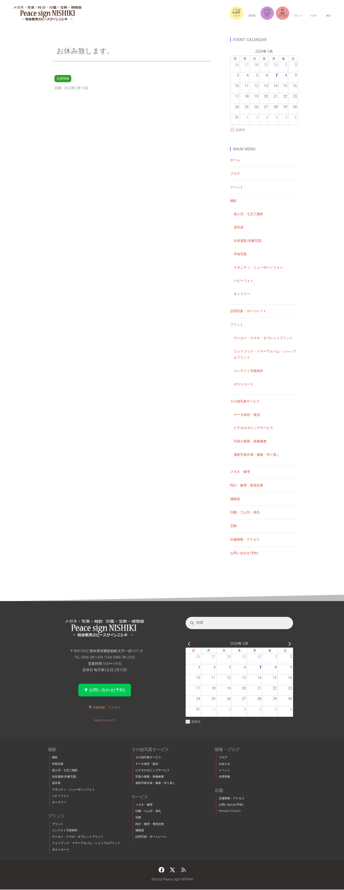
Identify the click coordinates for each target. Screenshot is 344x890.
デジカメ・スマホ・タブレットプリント (265, 338)
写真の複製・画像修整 (251, 441)
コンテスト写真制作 (249, 371)
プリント (237, 324)
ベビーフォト (244, 280)
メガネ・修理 (240, 472)
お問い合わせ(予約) (245, 553)
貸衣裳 (239, 227)
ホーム (235, 160)
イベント (237, 187)
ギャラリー (242, 294)
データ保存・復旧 (248, 414)
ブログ (235, 173)
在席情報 (63, 78)
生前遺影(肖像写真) (249, 241)
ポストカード (244, 384)
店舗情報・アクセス (246, 539)
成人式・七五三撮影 (249, 214)
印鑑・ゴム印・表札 (246, 512)
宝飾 (233, 526)
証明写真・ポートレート (249, 311)
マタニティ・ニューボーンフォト (260, 267)
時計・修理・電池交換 (247, 485)
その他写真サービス (246, 401)
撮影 (233, 201)
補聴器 (235, 499)
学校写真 (241, 254)
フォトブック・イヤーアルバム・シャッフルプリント (86, 843)
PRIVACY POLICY (104, 721)
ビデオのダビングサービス (255, 428)
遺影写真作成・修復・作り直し (258, 454)
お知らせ (224, 764)
